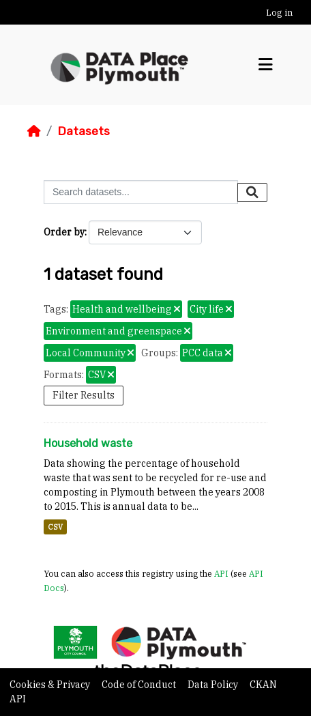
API (221, 573)
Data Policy (214, 684)
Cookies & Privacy (51, 684)
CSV (55, 527)
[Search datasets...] (141, 192)
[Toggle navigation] (266, 64)
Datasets (83, 131)
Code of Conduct (140, 684)
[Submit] (252, 192)
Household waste (88, 443)
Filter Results (84, 395)
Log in (279, 12)
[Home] (34, 131)
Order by (64, 232)
